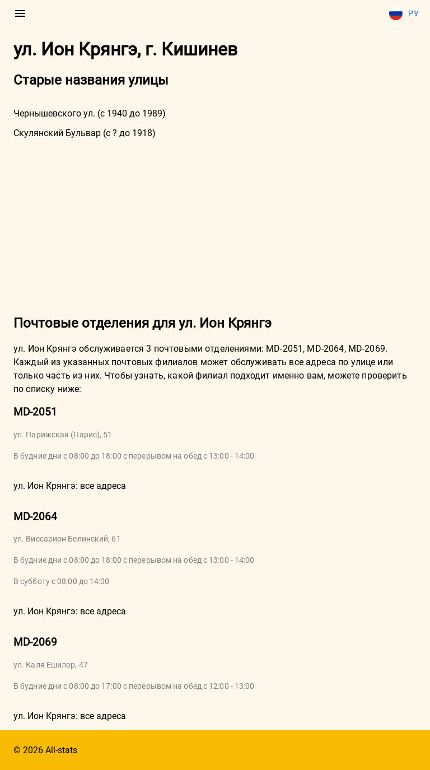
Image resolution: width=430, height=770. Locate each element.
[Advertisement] (215, 225)
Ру (404, 13)
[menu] (20, 13)
